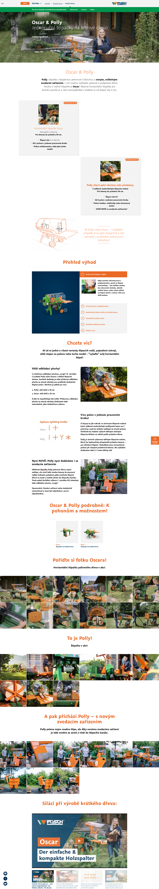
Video (92, 10)
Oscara (85, 423)
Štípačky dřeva (57, 3)
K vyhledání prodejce (70, 37)
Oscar (76, 86)
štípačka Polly (46, 469)
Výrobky (47, 3)
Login (25, 3)
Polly (44, 79)
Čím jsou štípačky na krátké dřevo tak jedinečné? (49, 10)
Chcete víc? (74, 10)
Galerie (84, 10)
